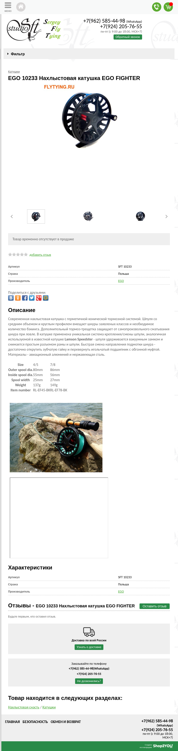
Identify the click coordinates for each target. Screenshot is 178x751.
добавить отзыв (40, 255)
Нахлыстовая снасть (23, 707)
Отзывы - (71, 605)
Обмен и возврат (66, 722)
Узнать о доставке (89, 647)
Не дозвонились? (89, 681)
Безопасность (35, 722)
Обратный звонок (128, 37)
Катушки (49, 707)
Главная (12, 722)
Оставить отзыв (155, 606)
